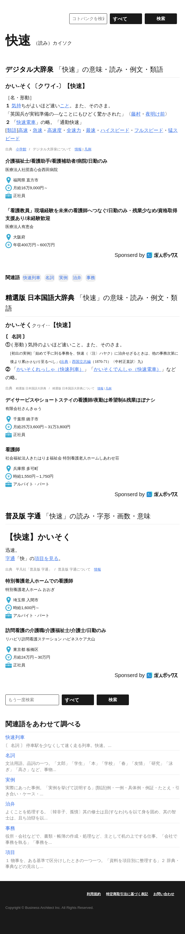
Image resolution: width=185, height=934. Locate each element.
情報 (78, 149)
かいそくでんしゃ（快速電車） (127, 369)
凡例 (87, 149)
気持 (16, 105)
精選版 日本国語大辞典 (39, 297)
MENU (10, 5)
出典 (64, 361)
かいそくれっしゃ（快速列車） (50, 369)
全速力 (74, 130)
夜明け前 (155, 114)
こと (65, 105)
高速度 (54, 130)
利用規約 (94, 894)
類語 (12, 130)
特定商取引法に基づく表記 (127, 894)
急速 (37, 130)
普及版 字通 (23, 516)
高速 (23, 130)
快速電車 (26, 122)
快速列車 (31, 277)
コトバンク (32, 18)
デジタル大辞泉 (29, 69)
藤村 (136, 114)
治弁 (77, 277)
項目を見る (46, 558)
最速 (91, 130)
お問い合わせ (163, 894)
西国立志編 (81, 361)
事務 (90, 277)
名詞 (49, 277)
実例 (63, 277)
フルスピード (148, 130)
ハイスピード (114, 130)
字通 (10, 558)
